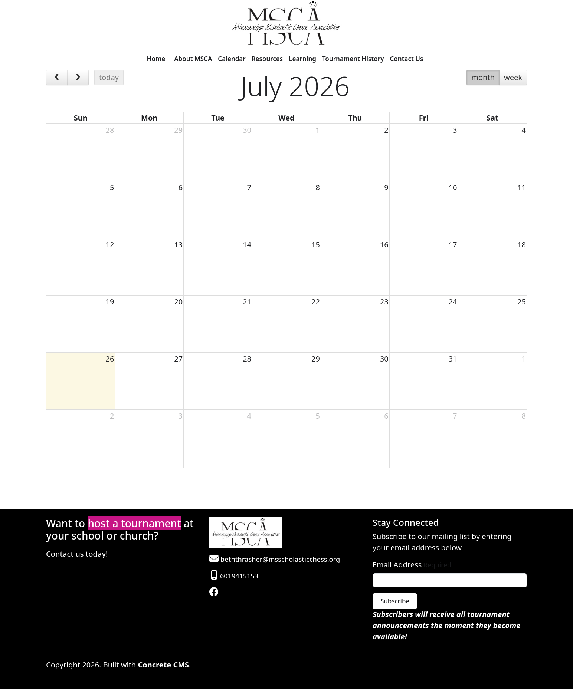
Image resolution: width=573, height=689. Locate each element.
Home (156, 59)
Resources (267, 59)
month (483, 77)
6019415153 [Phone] (234, 575)
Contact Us (406, 59)
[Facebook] (214, 592)
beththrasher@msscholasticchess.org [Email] (274, 559)
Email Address (397, 565)
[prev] (57, 77)
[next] (78, 77)
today (109, 77)
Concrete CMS (163, 665)
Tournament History (353, 59)
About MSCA (193, 59)
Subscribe (394, 601)
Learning (302, 59)
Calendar (231, 59)
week (513, 77)
